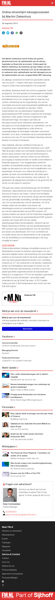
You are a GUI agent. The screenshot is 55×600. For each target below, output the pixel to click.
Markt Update (9, 367)
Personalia (7, 407)
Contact (5, 558)
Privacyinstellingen (10, 578)
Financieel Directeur (11, 358)
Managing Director (10, 350)
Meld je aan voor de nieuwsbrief (19, 311)
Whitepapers (9, 446)
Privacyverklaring (9, 570)
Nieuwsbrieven (8, 535)
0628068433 (11, 512)
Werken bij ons (8, 566)
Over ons (6, 562)
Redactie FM (7, 28)
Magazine (6, 546)
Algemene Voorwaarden (12, 574)
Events (5, 539)
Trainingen (6, 542)
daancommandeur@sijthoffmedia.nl (21, 515)
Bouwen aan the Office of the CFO (25, 473)
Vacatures (7, 336)
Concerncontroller (10, 343)
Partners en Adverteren (12, 531)
